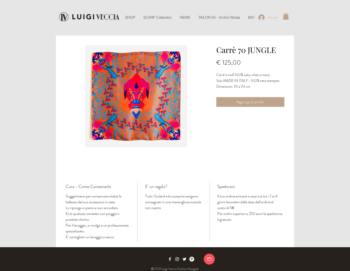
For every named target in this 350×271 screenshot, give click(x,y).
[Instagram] (177, 259)
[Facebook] (169, 259)
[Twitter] (184, 259)
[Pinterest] (191, 259)
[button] (286, 16)
